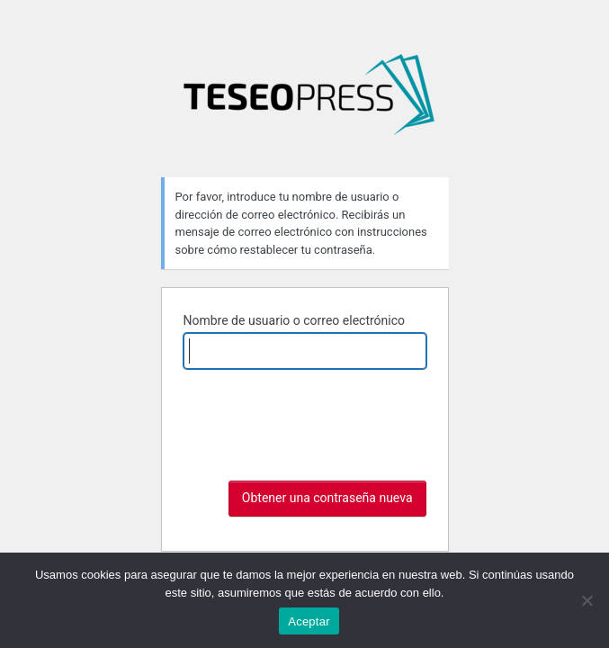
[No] (587, 600)
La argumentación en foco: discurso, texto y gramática (308, 102)
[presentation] (320, 427)
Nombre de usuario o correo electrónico (295, 320)
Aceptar (309, 621)
